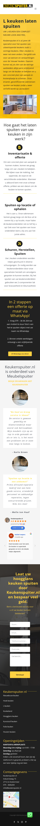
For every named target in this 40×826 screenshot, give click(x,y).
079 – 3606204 (9, 785)
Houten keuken (9, 732)
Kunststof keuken (10, 721)
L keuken (6, 706)
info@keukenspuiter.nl (12, 788)
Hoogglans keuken (10, 716)
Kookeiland (7, 711)
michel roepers (20, 534)
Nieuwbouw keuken (11, 695)
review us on (17, 528)
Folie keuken (8, 726)
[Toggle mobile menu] (36, 9)
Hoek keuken (8, 701)
